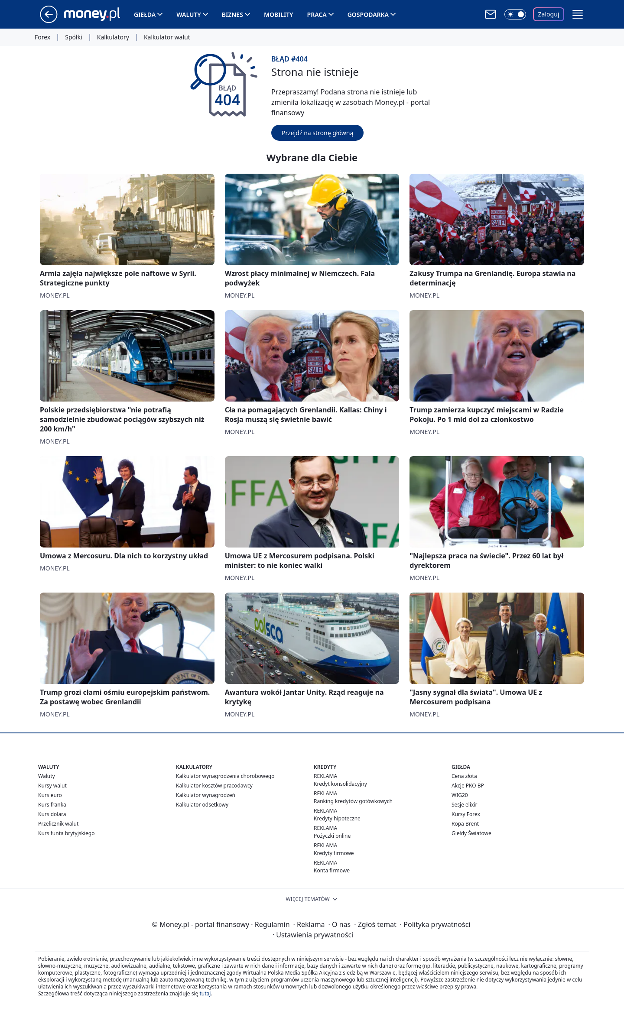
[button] (578, 14)
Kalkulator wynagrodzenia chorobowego (225, 776)
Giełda (145, 14)
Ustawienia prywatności (313, 935)
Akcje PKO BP (468, 785)
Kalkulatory (113, 37)
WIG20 (460, 795)
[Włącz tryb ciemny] (515, 14)
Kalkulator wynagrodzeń (205, 795)
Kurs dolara (52, 814)
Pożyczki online (332, 835)
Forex (42, 37)
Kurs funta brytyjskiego (66, 833)
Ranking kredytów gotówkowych (353, 801)
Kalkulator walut (167, 37)
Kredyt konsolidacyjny (340, 783)
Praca (317, 14)
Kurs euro (50, 795)
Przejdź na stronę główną (317, 133)
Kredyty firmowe (334, 853)
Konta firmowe (332, 870)
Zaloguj (548, 14)
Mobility (278, 14)
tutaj (205, 993)
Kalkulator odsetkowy (202, 804)
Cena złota (464, 776)
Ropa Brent (465, 823)
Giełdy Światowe (471, 833)
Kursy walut (52, 785)
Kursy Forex (466, 814)
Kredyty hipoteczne (337, 818)
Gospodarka (368, 14)
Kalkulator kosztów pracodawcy (214, 785)
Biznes (232, 14)
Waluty (188, 14)
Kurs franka (52, 804)
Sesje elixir (464, 804)
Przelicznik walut (58, 823)
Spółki (73, 37)
